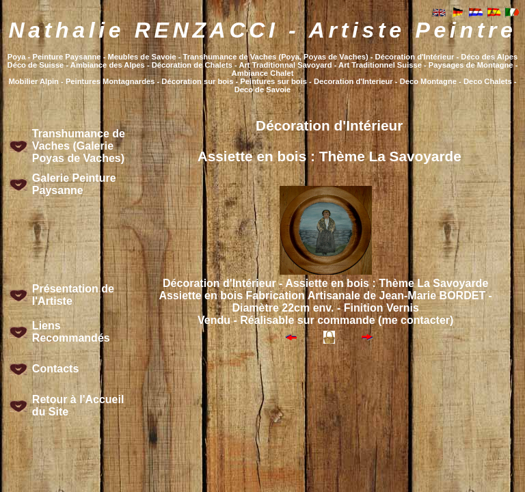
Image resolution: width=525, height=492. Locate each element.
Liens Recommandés (71, 332)
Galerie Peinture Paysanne (74, 184)
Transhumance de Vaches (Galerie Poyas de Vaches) (78, 146)
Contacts (55, 368)
